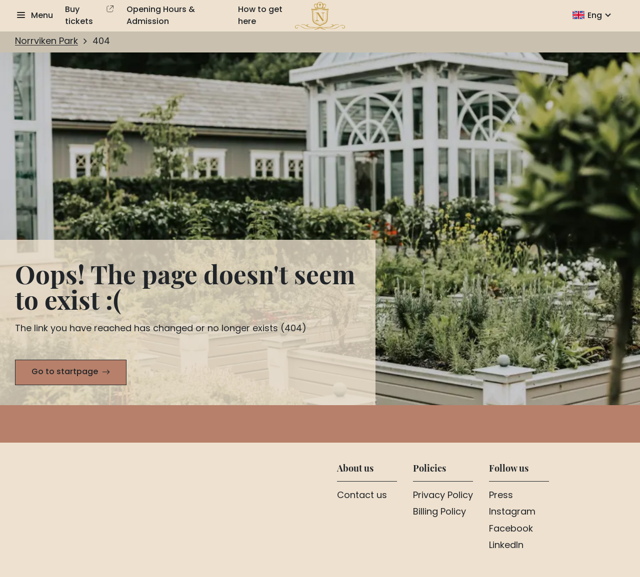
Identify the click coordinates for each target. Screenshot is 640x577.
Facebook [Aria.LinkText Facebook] (511, 529)
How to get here (260, 16)
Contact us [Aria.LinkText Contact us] (362, 496)
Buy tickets (79, 16)
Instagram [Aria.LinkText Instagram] (512, 512)
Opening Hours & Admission (160, 16)
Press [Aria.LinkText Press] (501, 496)
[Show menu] (34, 16)
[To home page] (320, 16)
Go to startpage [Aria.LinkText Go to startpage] (65, 372)
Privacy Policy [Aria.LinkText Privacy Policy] (443, 496)
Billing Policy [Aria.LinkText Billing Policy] (439, 512)
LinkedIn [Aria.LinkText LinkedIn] (506, 546)
